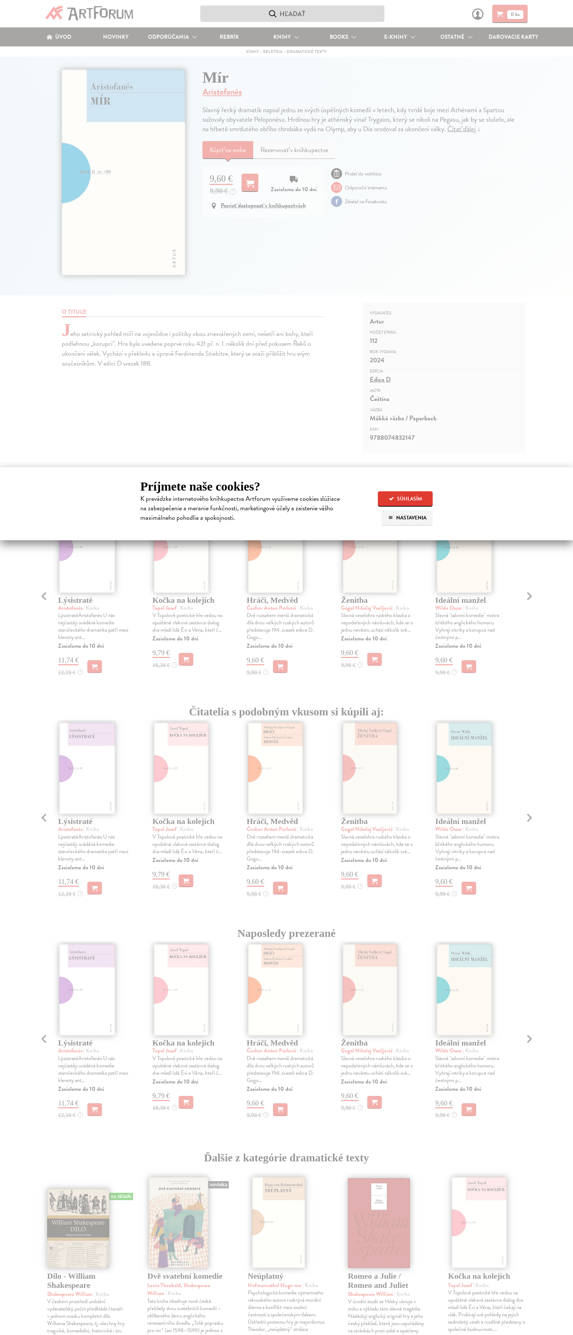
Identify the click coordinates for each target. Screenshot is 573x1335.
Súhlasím (405, 499)
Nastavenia (407, 518)
